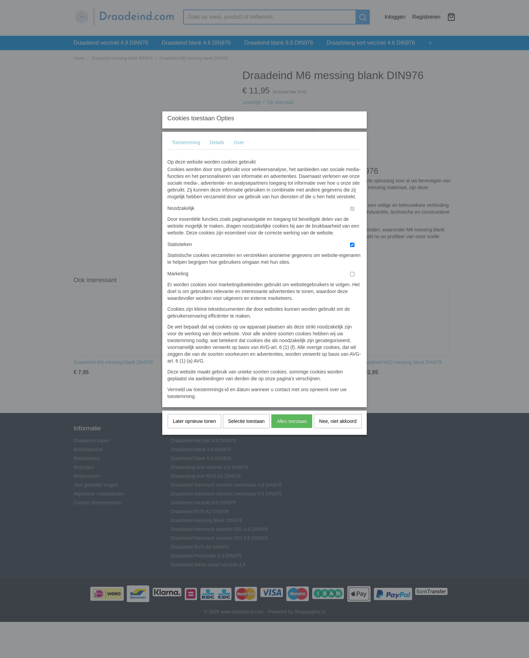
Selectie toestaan (246, 435)
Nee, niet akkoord (338, 435)
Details (217, 156)
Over (239, 156)
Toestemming (186, 156)
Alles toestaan (292, 435)
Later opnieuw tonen (194, 435)
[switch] (352, 222)
